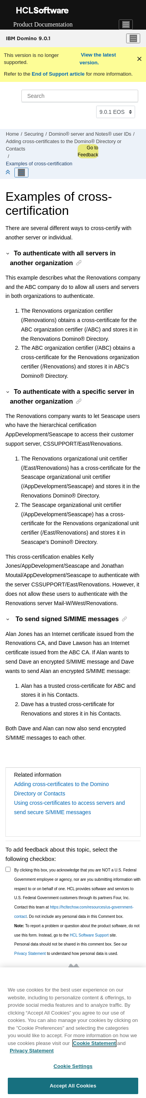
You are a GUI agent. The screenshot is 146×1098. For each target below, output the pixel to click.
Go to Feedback (87, 151)
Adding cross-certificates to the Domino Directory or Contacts (61, 789)
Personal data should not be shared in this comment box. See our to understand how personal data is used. (70, 949)
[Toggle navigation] (126, 24)
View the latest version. (97, 59)
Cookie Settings (72, 1067)
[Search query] (79, 96)
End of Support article (58, 74)
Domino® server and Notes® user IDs (90, 134)
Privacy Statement (30, 953)
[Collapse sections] (8, 172)
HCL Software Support (89, 935)
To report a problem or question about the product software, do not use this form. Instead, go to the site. (77, 930)
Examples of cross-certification (39, 163)
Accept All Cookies (73, 1086)
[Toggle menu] (133, 39)
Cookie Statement (94, 1044)
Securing (34, 134)
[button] (8, 253)
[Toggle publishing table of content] (21, 173)
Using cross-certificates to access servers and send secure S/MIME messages (69, 807)
